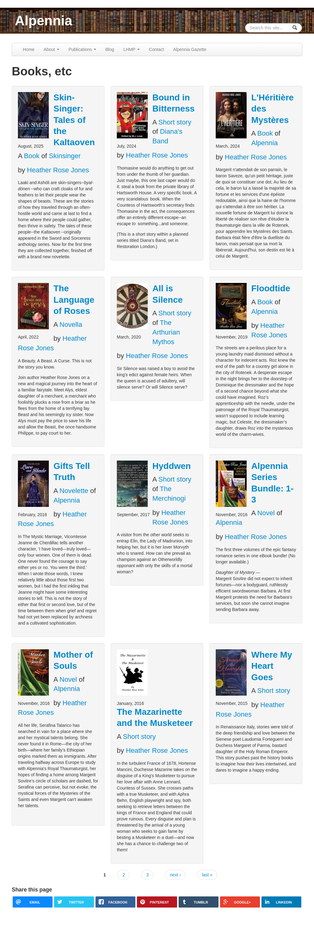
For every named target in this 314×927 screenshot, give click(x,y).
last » (207, 874)
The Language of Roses (73, 300)
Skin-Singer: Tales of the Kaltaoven (74, 120)
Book (32, 156)
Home (28, 49)
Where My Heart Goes (271, 666)
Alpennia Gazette (189, 49)
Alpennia (43, 20)
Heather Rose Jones (58, 170)
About (51, 49)
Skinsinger (65, 156)
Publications (82, 49)
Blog (109, 49)
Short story (175, 122)
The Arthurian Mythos (166, 332)
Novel (266, 513)
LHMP (131, 49)
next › (175, 874)
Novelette (74, 491)
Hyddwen (171, 466)
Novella (71, 324)
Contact (156, 49)
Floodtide (270, 288)
